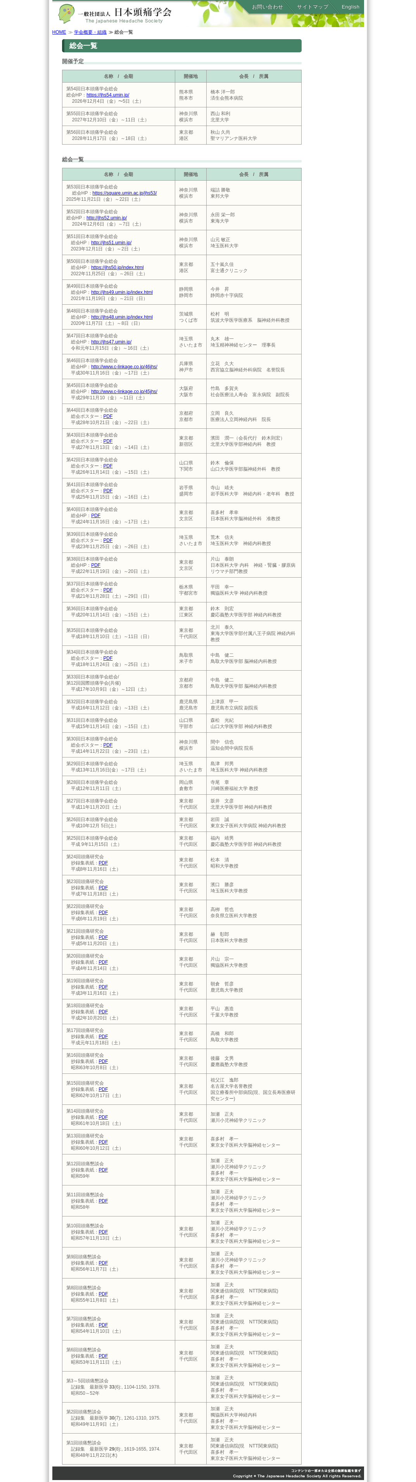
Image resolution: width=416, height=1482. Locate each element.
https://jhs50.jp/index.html (117, 267)
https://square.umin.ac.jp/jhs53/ (125, 193)
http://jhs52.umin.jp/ (106, 218)
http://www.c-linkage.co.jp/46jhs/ (124, 366)
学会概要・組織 (90, 32)
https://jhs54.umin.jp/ (107, 95)
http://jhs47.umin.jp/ (111, 342)
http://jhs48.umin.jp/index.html (122, 317)
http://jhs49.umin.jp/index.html (122, 292)
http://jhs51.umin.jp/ (111, 242)
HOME (59, 32)
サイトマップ (312, 7)
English (350, 7)
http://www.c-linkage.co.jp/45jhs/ (124, 391)
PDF (108, 416)
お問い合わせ (267, 7)
